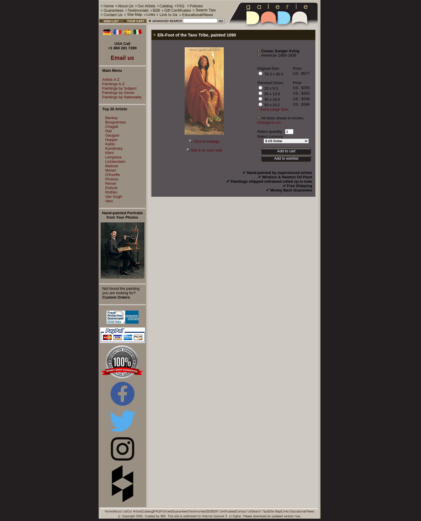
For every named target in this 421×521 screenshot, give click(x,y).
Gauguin (112, 135)
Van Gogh (113, 196)
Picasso (112, 179)
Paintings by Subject (118, 88)
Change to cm (269, 122)
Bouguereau (115, 122)
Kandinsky (114, 148)
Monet (110, 170)
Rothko (111, 192)
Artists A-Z (109, 79)
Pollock (111, 188)
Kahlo (110, 144)
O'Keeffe (112, 174)
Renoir (110, 183)
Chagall (111, 126)
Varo (109, 201)
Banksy (111, 118)
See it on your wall (206, 150)
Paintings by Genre (116, 92)
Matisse (111, 166)
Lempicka (113, 157)
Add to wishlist (286, 158)
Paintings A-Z (112, 84)
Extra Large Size (274, 109)
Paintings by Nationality (120, 97)
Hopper (111, 139)
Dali (108, 131)
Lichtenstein (115, 161)
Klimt (109, 153)
